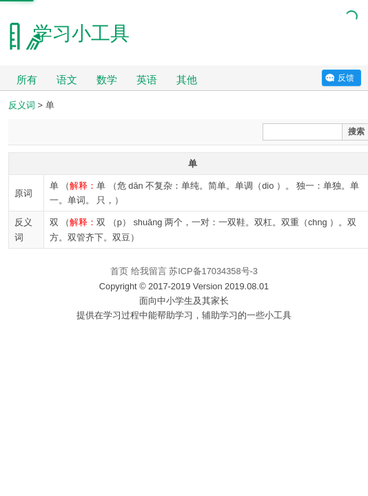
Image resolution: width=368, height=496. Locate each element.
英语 (146, 79)
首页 (119, 271)
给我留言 (149, 271)
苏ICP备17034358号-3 (213, 271)
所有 (27, 79)
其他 (186, 79)
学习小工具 (81, 33)
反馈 (346, 78)
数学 (106, 79)
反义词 (21, 105)
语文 (67, 79)
